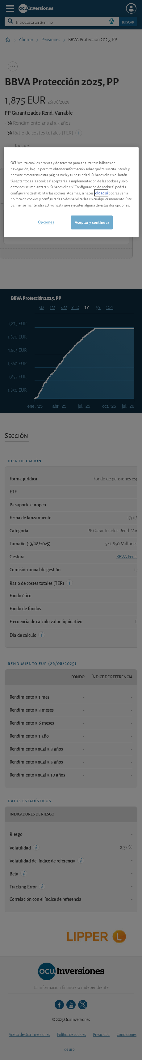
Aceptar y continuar (92, 222)
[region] (71, 192)
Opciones (46, 222)
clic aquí (101, 193)
